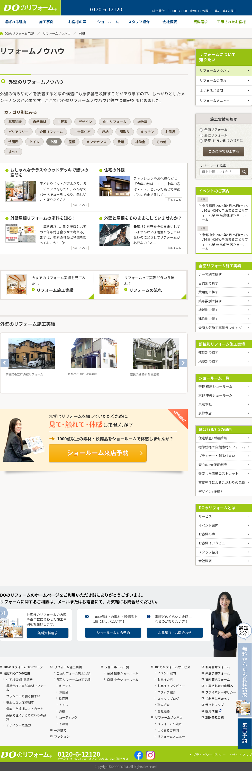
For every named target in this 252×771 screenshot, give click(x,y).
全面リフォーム (214, 129)
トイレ (35, 141)
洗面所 (13, 141)
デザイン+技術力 (210, 491)
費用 (121, 141)
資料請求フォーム (217, 679)
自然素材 (39, 121)
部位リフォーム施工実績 (74, 679)
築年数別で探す (210, 300)
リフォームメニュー (215, 100)
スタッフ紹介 (208, 552)
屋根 (71, 141)
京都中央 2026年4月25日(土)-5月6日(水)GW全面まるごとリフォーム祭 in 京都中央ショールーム (225, 241)
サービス (205, 516)
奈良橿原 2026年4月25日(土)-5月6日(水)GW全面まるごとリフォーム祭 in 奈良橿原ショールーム (225, 212)
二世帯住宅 (82, 131)
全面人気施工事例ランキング (220, 327)
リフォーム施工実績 (68, 667)
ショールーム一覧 (214, 378)
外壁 (54, 141)
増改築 (142, 121)
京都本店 (205, 412)
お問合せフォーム (217, 667)
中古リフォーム (115, 121)
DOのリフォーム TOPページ (23, 667)
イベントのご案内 (214, 190)
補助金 (140, 141)
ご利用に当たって (217, 698)
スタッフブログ (168, 698)
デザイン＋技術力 (18, 725)
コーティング (68, 717)
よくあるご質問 (211, 90)
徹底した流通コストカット (218, 473)
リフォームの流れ (213, 80)
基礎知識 (15, 121)
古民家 (62, 121)
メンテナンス (96, 141)
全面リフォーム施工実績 (220, 265)
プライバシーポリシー (220, 692)
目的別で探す (208, 283)
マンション (61, 736)
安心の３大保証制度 (20, 702)
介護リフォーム (51, 131)
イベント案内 (208, 525)
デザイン (85, 121)
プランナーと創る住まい (216, 455)
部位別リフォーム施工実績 (222, 344)
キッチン (147, 131)
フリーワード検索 (213, 165)
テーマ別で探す (210, 274)
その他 (161, 141)
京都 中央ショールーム (215, 395)
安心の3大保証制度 (212, 464)
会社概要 (205, 560)
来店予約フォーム (217, 673)
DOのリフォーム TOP (19, 33)
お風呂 (170, 131)
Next (183, 363)
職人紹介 (163, 705)
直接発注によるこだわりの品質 (221, 482)
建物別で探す (208, 318)
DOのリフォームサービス (172, 667)
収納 (105, 131)
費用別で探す (208, 291)
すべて (13, 151)
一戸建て (60, 730)
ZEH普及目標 (214, 717)
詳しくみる (81, 204)
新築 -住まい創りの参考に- (222, 140)
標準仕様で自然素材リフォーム (221, 446)
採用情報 (213, 711)
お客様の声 (206, 534)
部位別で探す (208, 352)
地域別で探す (208, 309)
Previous (5, 363)
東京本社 (205, 404)
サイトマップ (214, 705)
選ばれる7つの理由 (215, 429)
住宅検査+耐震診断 (212, 437)
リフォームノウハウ (56, 33)
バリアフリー (18, 131)
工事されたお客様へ (219, 685)
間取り (125, 131)
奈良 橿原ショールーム (215, 386)
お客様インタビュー (213, 543)
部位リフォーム (214, 135)
